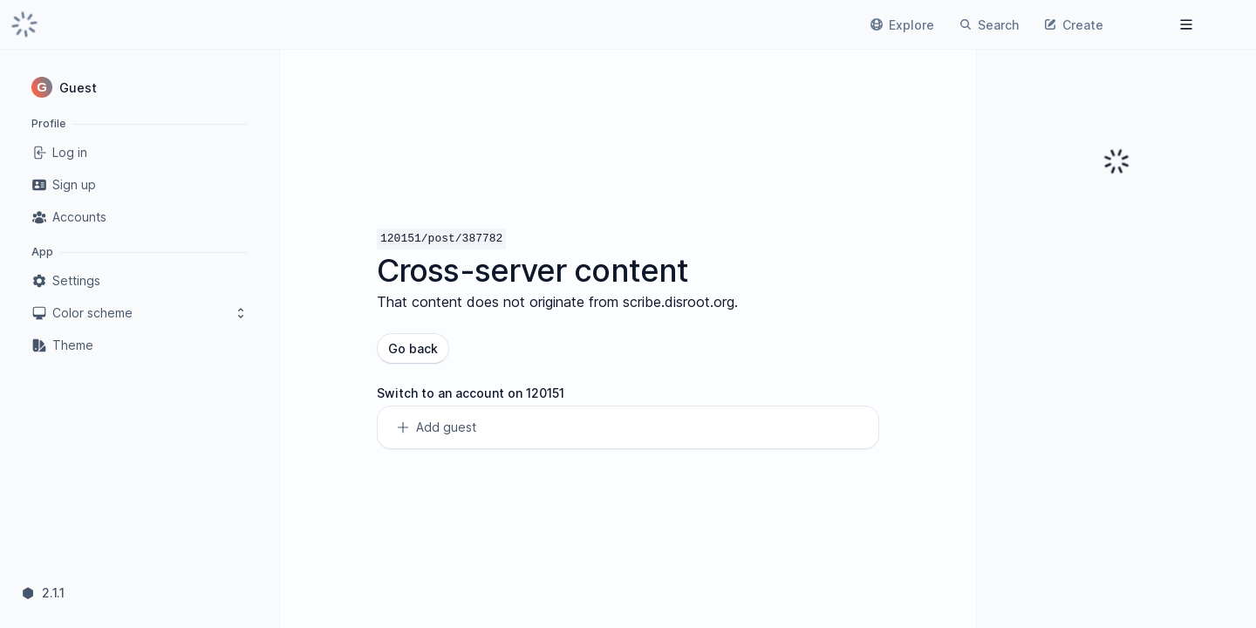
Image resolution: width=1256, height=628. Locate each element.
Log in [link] (59, 152)
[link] (24, 24)
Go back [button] (413, 348)
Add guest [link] (435, 427)
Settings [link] (65, 281)
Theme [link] (62, 345)
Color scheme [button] (139, 313)
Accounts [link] (68, 217)
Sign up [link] (63, 185)
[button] (139, 87)
